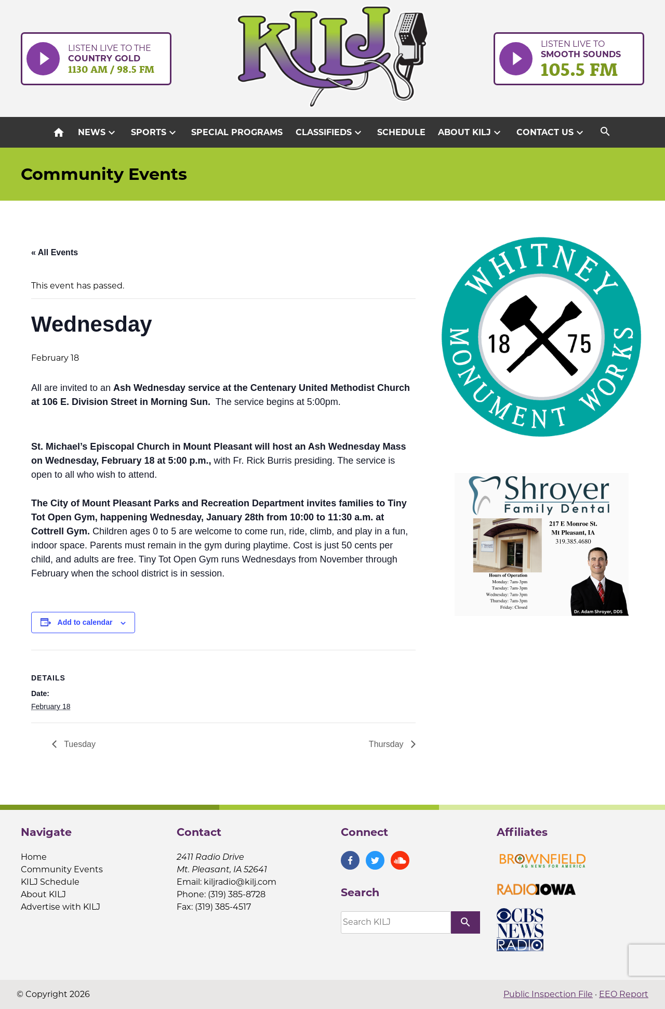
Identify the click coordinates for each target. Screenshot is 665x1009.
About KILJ (470, 132)
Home (34, 857)
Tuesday (79, 744)
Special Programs (237, 132)
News (98, 132)
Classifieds (330, 132)
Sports (155, 132)
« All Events (54, 252)
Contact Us (551, 132)
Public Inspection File (548, 994)
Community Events (62, 869)
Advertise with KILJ (60, 907)
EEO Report (623, 994)
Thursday (387, 744)
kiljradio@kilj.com (240, 882)
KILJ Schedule (50, 882)
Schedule (401, 132)
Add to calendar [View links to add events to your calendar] (85, 622)
